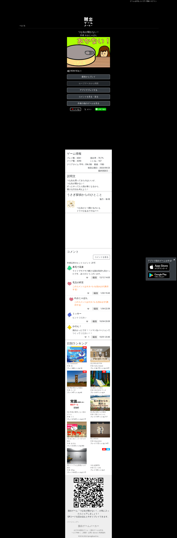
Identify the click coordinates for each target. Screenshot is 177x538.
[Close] (174, 259)
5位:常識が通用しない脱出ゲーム (77, 405)
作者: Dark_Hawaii (96, 366)
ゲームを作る (135, 1)
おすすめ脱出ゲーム (81, 530)
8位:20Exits (100, 431)
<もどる (22, 26)
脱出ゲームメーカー (88, 526)
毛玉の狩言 (78, 282)
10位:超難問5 (100, 457)
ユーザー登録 (145, 1)
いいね (76, 109)
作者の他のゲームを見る (88, 103)
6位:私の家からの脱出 (100, 404)
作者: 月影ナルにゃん (97, 414)
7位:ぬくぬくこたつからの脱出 (77, 432)
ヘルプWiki (75, 533)
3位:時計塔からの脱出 (77, 380)
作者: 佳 (70, 366)
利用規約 (102, 533)
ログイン (153, 1)
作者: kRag (70, 470)
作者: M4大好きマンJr (98, 390)
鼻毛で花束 (78, 267)
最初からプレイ (88, 77)
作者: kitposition (96, 441)
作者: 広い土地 (95, 468)
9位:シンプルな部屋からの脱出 (77, 458)
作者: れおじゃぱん (88, 35)
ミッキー (77, 313)
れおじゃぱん (81, 298)
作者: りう (70, 417)
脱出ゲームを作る (96, 530)
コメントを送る (101, 257)
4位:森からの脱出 (100, 380)
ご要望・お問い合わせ (90, 533)
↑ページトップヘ (73, 522)
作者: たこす (71, 390)
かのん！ (77, 326)
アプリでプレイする (88, 90)
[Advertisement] (88, 9)
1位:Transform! (77, 355)
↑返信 (94, 277)
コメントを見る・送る (88, 97)
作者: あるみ (71, 443)
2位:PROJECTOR (100, 355)
